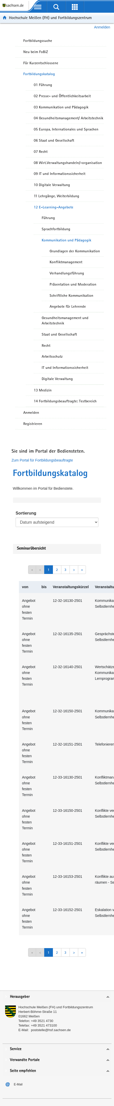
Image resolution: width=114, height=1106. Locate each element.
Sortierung (26, 513)
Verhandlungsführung (67, 273)
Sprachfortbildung (56, 229)
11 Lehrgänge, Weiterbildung (56, 196)
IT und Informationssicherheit (65, 367)
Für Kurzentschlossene (40, 63)
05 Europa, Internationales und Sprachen (66, 129)
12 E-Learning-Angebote (53, 207)
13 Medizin (43, 390)
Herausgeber (20, 997)
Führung (48, 218)
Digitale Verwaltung (57, 378)
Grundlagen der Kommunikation (75, 251)
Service (15, 1049)
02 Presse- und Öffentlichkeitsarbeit (62, 96)
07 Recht (41, 151)
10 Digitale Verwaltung (52, 185)
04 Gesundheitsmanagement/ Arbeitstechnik (68, 118)
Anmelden (102, 27)
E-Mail (18, 1084)
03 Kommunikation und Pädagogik (61, 107)
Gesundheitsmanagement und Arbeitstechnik (65, 320)
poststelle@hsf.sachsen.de (51, 1030)
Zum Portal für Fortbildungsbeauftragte (42, 460)
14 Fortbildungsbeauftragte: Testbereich (65, 401)
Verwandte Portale (25, 1060)
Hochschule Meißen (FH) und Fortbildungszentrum (50, 17)
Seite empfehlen (23, 1071)
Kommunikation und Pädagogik (66, 240)
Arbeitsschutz (52, 356)
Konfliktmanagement (66, 262)
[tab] (57, 997)
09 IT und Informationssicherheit (59, 173)
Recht (46, 345)
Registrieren (32, 423)
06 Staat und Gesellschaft (54, 140)
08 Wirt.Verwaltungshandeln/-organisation (68, 162)
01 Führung (43, 84)
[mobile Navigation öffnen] (38, 7)
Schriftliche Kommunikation (71, 295)
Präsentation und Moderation (73, 284)
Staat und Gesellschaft (59, 334)
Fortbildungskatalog (39, 74)
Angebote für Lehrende (68, 306)
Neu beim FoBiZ (35, 51)
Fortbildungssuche (37, 40)
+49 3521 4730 (42, 1021)
